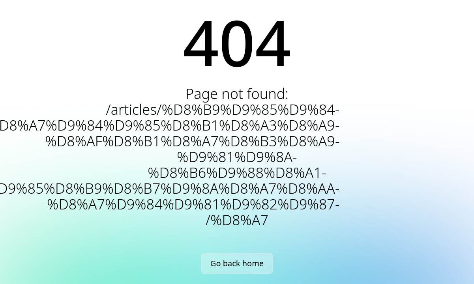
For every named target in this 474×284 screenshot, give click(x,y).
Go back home (237, 263)
